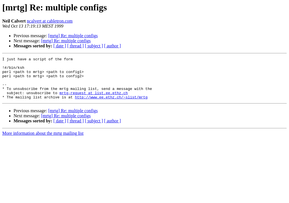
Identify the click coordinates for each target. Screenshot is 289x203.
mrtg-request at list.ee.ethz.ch (94, 100)
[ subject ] (94, 45)
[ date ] (59, 45)
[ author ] (112, 45)
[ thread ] (75, 45)
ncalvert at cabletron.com (50, 21)
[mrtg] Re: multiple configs (73, 35)
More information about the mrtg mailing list (43, 141)
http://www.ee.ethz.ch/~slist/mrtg (111, 105)
